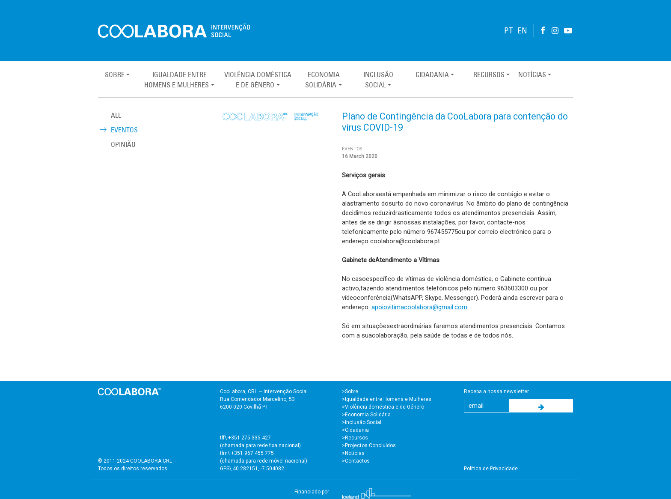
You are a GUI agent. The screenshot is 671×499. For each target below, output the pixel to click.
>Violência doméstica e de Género (383, 407)
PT (508, 31)
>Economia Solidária (366, 415)
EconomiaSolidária (322, 79)
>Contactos (356, 461)
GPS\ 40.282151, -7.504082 (252, 469)
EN (522, 31)
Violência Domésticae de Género (257, 79)
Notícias (532, 74)
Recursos (489, 74)
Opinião (123, 144)
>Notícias (353, 453)
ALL (116, 115)
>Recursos (355, 438)
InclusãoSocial (378, 79)
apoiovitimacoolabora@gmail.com (419, 307)
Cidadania (432, 74)
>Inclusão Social (361, 422)
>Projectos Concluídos (369, 445)
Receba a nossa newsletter (496, 391)
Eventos (124, 129)
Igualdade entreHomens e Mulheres (176, 79)
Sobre (115, 74)
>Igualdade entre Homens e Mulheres (386, 399)
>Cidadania (355, 430)
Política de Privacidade (491, 469)
